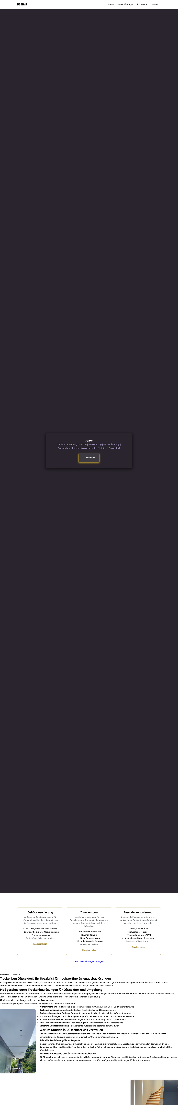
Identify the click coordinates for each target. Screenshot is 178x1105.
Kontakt (155, 4)
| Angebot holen (40, 944)
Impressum (142, 4)
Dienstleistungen (125, 4)
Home (111, 4)
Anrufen (90, 457)
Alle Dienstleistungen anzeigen (89, 961)
